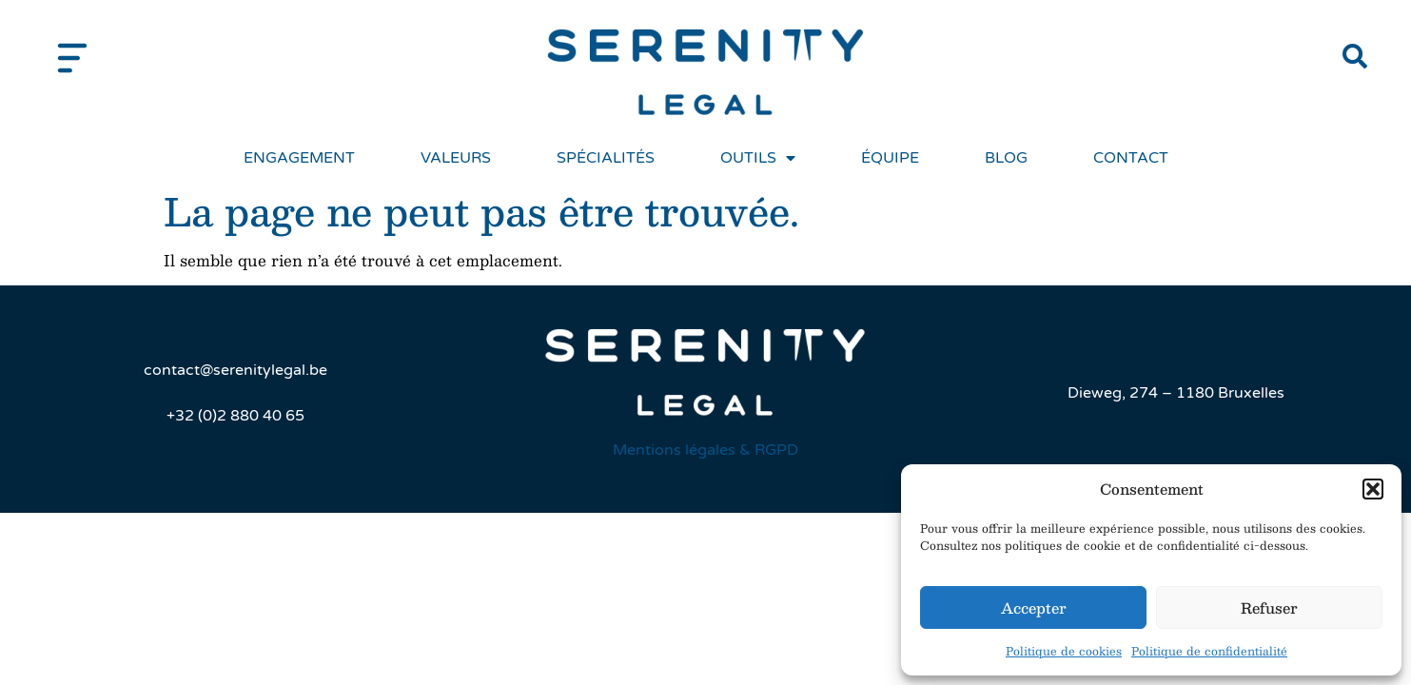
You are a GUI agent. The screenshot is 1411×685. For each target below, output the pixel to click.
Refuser (1269, 607)
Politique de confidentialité (1209, 650)
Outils (757, 158)
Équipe (890, 157)
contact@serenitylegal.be (235, 370)
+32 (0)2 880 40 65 (235, 415)
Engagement (299, 157)
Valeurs (456, 157)
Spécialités (606, 157)
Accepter (1034, 607)
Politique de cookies (1064, 650)
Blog (1006, 157)
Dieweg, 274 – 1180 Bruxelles (1176, 392)
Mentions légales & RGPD (705, 450)
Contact (1130, 157)
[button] (1372, 489)
